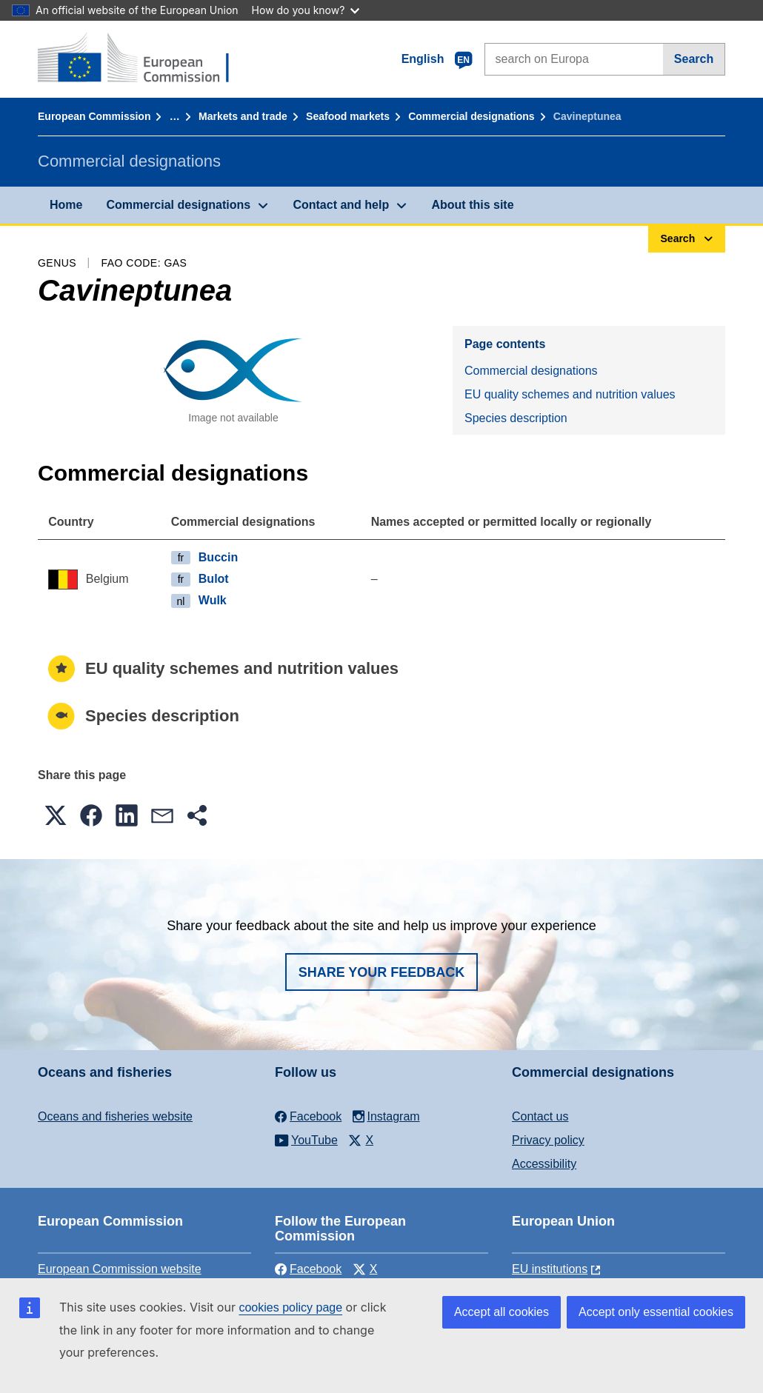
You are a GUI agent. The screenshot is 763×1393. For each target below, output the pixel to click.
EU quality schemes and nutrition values (570, 394)
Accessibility (544, 1164)
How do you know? (306, 10)
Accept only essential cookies (656, 1312)
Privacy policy (548, 1140)
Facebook (308, 1269)
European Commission (94, 116)
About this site (472, 204)
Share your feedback (382, 972)
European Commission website (119, 1269)
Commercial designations (471, 116)
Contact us (540, 1116)
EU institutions (549, 1269)
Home (66, 204)
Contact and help (341, 204)
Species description (515, 418)
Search (693, 59)
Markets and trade (243, 116)
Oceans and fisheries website (115, 1116)
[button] (55, 815)
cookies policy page (290, 1307)
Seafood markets (348, 116)
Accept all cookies (501, 1312)
